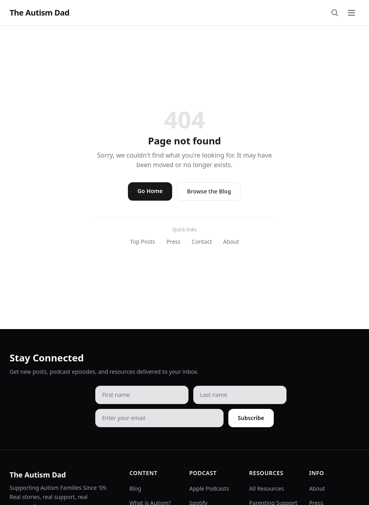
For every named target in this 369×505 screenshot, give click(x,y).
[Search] (335, 13)
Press (173, 241)
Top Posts (142, 241)
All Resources (266, 488)
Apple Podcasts (209, 488)
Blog (135, 488)
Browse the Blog (209, 191)
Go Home (150, 191)
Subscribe (251, 418)
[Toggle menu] (351, 13)
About (231, 241)
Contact (202, 241)
